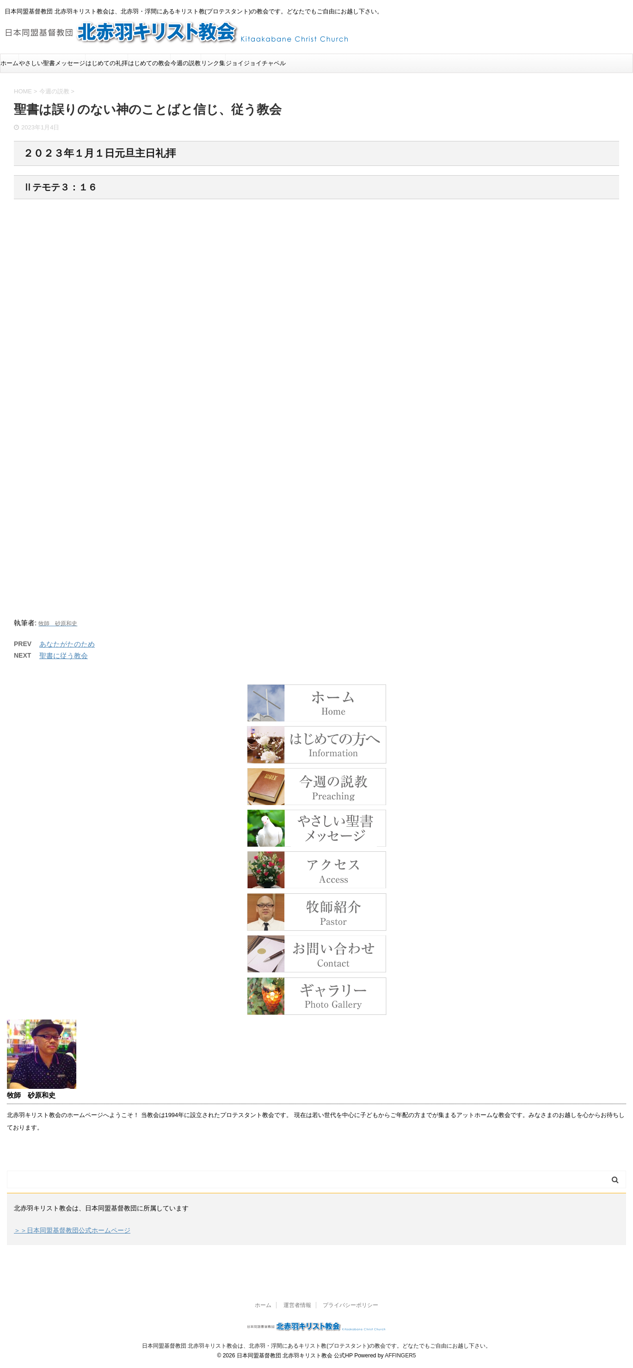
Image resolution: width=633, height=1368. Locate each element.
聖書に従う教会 (63, 656)
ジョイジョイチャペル (256, 63)
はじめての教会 (149, 63)
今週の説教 (186, 63)
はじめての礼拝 (107, 63)
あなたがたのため (67, 644)
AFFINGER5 (400, 1355)
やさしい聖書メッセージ (52, 63)
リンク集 (213, 63)
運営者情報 (297, 1305)
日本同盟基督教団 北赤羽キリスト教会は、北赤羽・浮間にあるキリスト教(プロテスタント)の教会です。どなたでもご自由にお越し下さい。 (316, 1346)
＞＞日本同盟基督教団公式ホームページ (72, 1230)
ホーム (9, 63)
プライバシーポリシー (350, 1305)
